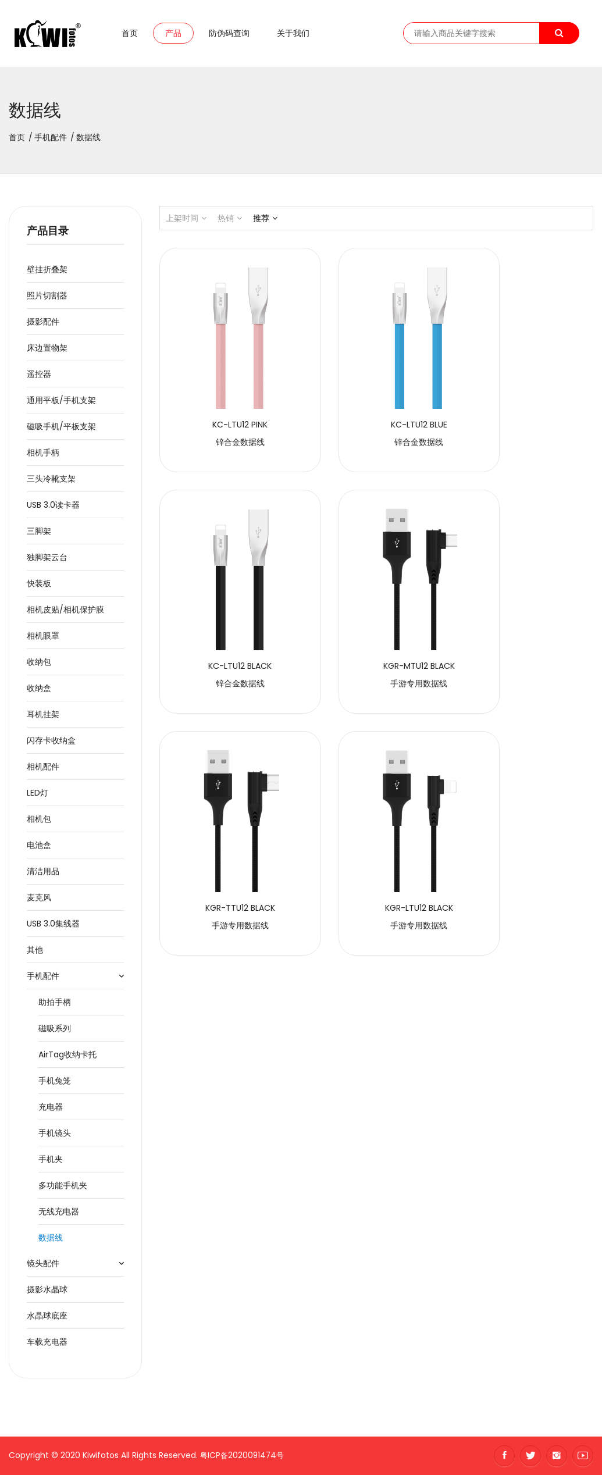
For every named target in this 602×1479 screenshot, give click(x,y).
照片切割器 (47, 299)
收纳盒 (39, 692)
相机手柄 (43, 456)
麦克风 (39, 901)
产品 (173, 35)
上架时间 (186, 222)
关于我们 (293, 35)
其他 (35, 954)
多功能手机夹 (62, 1189)
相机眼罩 (43, 640)
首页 (130, 35)
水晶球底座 (47, 1319)
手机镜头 (54, 1137)
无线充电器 (58, 1215)
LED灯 (37, 797)
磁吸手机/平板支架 (61, 430)
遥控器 (39, 378)
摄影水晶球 (47, 1293)
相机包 (39, 823)
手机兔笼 (54, 1084)
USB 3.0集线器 (53, 927)
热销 (230, 222)
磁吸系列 (54, 1032)
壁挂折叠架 (47, 273)
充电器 (50, 1111)
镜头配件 (43, 1267)
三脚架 (39, 535)
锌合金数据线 (225, 417)
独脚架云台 (47, 561)
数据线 (50, 1242)
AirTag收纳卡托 (67, 1058)
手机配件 (50, 141)
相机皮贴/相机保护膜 (65, 613)
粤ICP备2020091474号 (243, 1459)
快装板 (39, 587)
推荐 (265, 222)
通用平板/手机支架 (61, 404)
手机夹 (50, 1163)
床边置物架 (47, 352)
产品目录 (48, 235)
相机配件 (43, 770)
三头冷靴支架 (51, 483)
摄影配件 (43, 326)
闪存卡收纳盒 (51, 744)
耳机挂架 (43, 718)
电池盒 (39, 849)
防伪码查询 (229, 35)
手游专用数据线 (225, 630)
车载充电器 (47, 1346)
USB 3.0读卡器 (53, 509)
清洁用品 (43, 875)
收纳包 (39, 666)
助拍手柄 (54, 1006)
